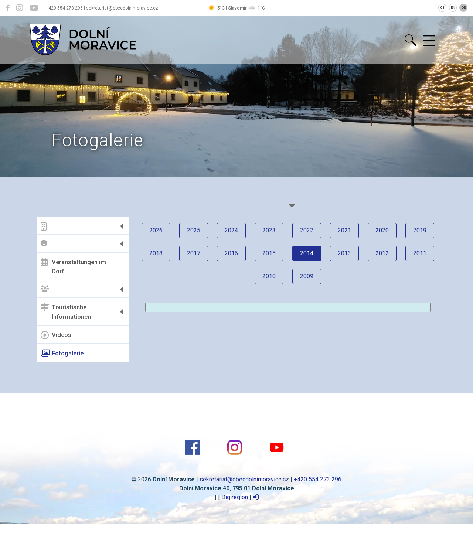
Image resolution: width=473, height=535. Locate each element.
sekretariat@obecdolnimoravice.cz (244, 479)
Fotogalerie (62, 353)
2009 (306, 276)
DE (464, 8)
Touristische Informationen (66, 311)
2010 (269, 276)
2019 (419, 230)
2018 (156, 253)
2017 (193, 253)
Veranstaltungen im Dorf (73, 266)
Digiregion (234, 497)
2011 (419, 253)
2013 (344, 253)
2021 (344, 230)
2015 (269, 253)
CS (442, 8)
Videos (56, 335)
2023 (269, 230)
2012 (382, 253)
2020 (382, 230)
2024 (231, 230)
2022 (306, 230)
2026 (156, 230)
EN (453, 8)
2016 (231, 253)
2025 (193, 230)
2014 (306, 253)
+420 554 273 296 (317, 479)
